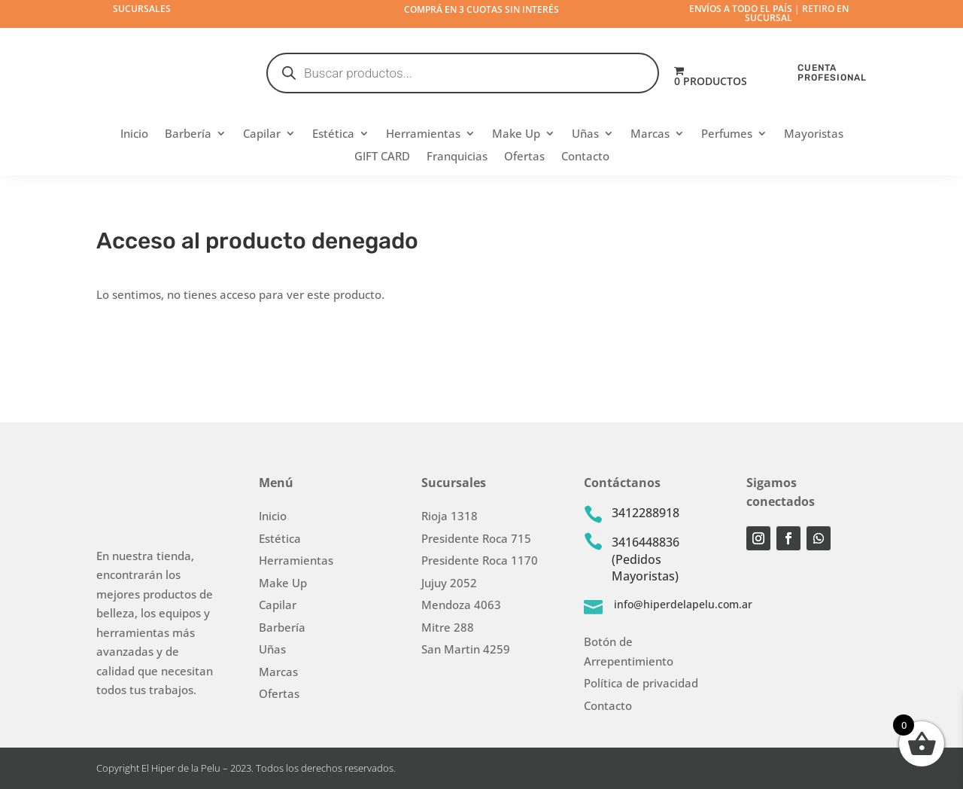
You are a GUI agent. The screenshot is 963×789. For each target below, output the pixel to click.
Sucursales (142, 8)
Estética (333, 134)
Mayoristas (813, 134)
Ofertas (524, 157)
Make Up (516, 134)
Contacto (585, 157)
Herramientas (423, 134)
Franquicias (457, 157)
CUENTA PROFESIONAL (832, 72)
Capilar (262, 134)
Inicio (134, 134)
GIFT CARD (382, 157)
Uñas (585, 134)
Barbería (188, 134)
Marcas (650, 134)
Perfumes (726, 134)
